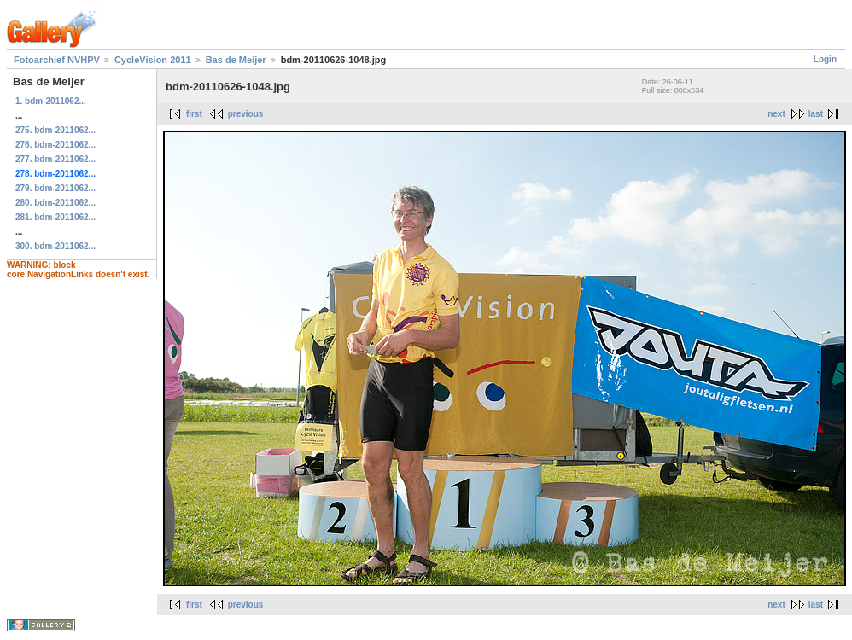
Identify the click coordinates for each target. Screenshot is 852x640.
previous (246, 114)
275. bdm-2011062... (55, 130)
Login (825, 59)
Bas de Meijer (236, 60)
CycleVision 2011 (152, 60)
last (815, 114)
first (194, 114)
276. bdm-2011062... (55, 144)
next (776, 114)
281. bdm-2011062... (55, 217)
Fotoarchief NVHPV (57, 60)
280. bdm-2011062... (55, 202)
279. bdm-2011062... (55, 188)
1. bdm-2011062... (50, 101)
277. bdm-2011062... (55, 159)
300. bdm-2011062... (55, 246)
